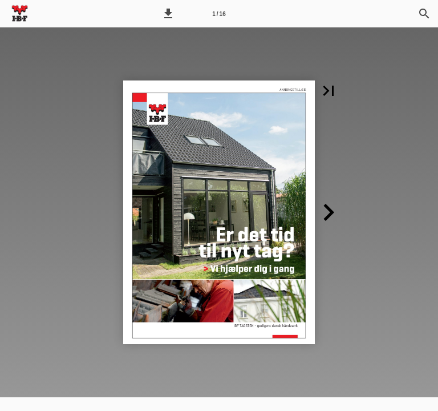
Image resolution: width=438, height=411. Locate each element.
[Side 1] (219, 13)
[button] (168, 13)
